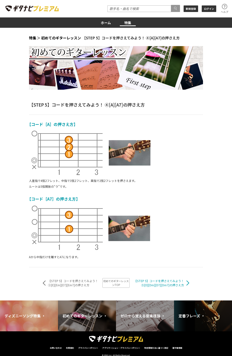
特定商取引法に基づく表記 (156, 347)
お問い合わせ (56, 347)
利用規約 (70, 347)
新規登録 (191, 9)
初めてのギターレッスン (61, 37)
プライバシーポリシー (88, 347)
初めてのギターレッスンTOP (116, 283)
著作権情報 (177, 347)
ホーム (106, 22)
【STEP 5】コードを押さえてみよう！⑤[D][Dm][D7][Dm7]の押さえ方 (159, 283)
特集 (127, 22)
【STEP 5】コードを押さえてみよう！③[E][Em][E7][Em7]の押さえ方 (73, 283)
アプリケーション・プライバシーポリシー (121, 347)
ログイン (209, 9)
